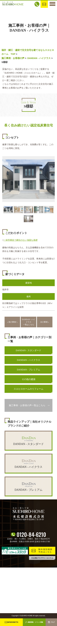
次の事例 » (44, 322)
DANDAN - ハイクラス (39, 58)
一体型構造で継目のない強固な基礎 (20, 240)
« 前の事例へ (12, 322)
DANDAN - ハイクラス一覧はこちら (28, 322)
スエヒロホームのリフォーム (28, 389)
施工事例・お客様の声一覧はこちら (27, 405)
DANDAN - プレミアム (28, 369)
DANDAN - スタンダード (28, 350)
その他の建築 (28, 379)
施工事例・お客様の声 (13, 58)
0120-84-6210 (31, 534)
